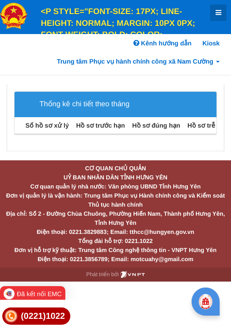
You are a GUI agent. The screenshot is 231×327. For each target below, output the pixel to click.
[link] (36, 316)
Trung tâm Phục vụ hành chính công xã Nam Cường (138, 61)
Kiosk (211, 43)
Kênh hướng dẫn (162, 43)
